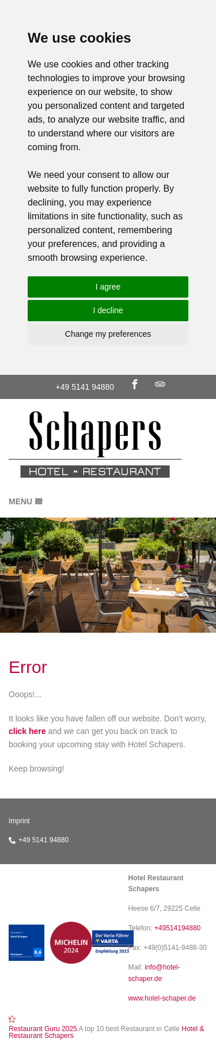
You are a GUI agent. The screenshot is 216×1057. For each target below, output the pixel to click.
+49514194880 (177, 928)
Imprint (19, 821)
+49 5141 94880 (85, 386)
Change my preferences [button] (108, 334)
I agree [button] (108, 286)
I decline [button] (108, 310)
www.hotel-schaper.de (161, 998)
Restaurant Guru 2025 (43, 1029)
